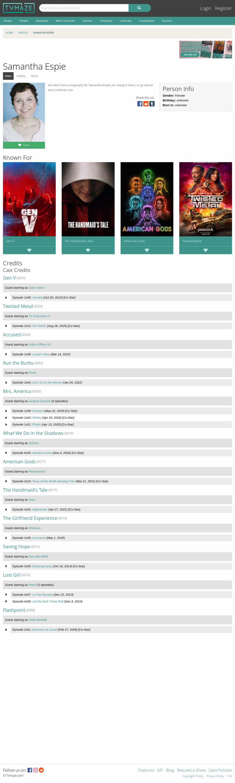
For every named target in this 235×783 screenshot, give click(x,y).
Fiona (32, 372)
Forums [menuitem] (167, 21)
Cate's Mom (37, 287)
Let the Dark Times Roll (47, 601)
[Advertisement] (88, 50)
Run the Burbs (18, 363)
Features (146, 770)
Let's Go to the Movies (47, 382)
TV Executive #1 (39, 316)
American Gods (134, 241)
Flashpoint (14, 610)
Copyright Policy (192, 776)
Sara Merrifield (38, 556)
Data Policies (220, 770)
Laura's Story (41, 354)
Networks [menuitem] (42, 21)
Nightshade (40, 509)
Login (205, 8)
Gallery (21, 76)
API (160, 770)
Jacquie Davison (40, 401)
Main (8, 76)
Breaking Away (42, 566)
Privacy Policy (215, 776)
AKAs (34, 76)
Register (223, 8)
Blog (170, 770)
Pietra (32, 584)
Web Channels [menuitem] (65, 21)
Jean (32, 499)
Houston (38, 410)
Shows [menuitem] (7, 21)
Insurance (39, 537)
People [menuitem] (23, 21)
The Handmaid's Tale (79, 241)
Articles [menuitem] (87, 21)
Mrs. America (17, 391)
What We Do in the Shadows (33, 433)
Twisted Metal (191, 241)
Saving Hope (16, 546)
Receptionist (37, 471)
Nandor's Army (42, 452)
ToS (229, 776)
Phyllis (36, 424)
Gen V (10, 241)
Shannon (35, 528)
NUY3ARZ (39, 326)
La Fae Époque (42, 594)
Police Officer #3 (40, 344)
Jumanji (37, 297)
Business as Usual (44, 629)
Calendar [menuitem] (126, 21)
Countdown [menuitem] (147, 21)
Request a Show (191, 770)
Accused (12, 335)
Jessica (34, 443)
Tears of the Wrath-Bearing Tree (53, 481)
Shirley (37, 417)
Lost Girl (12, 575)
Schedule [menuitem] (106, 21)
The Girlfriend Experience (30, 518)
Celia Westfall (38, 619)
